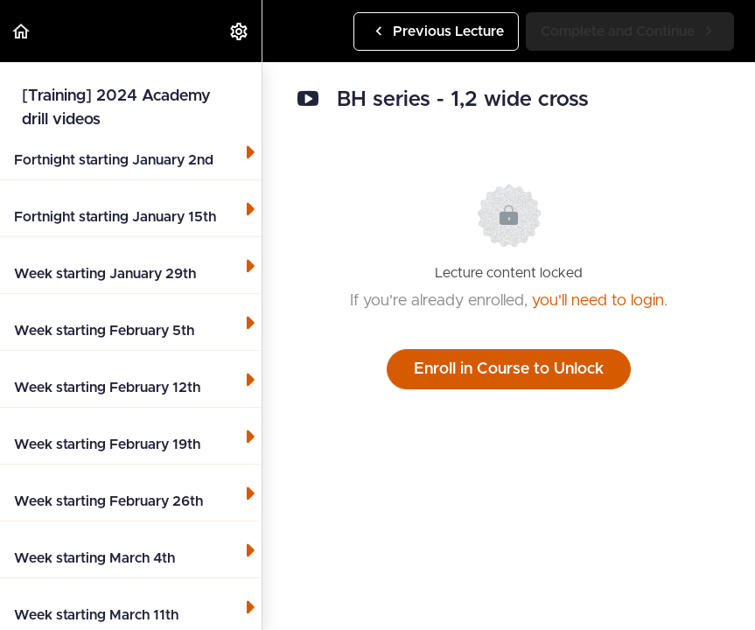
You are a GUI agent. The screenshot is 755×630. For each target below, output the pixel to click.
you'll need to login (598, 301)
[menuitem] (240, 31)
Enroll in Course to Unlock (509, 369)
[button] (22, 31)
